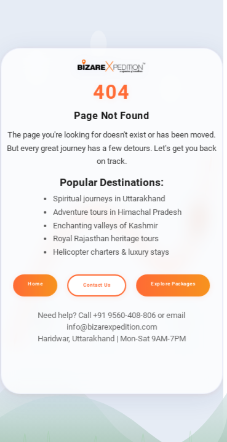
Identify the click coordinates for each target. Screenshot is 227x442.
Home (35, 284)
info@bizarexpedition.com (111, 327)
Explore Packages (173, 284)
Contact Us (96, 285)
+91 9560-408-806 (124, 315)
